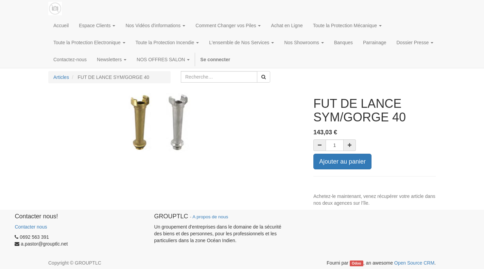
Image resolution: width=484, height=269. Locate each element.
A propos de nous (210, 216)
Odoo (356, 263)
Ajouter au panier (342, 161)
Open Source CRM (414, 263)
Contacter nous (31, 227)
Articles (61, 77)
